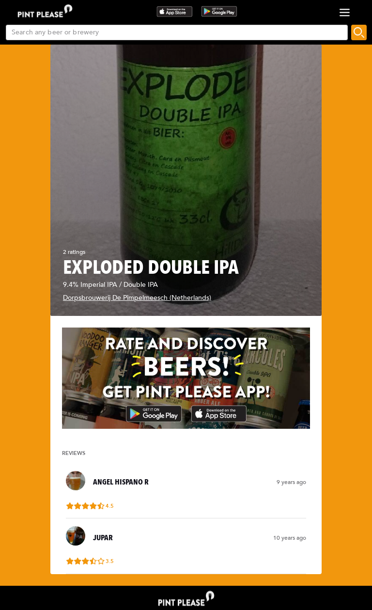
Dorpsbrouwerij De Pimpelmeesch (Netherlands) (137, 297)
